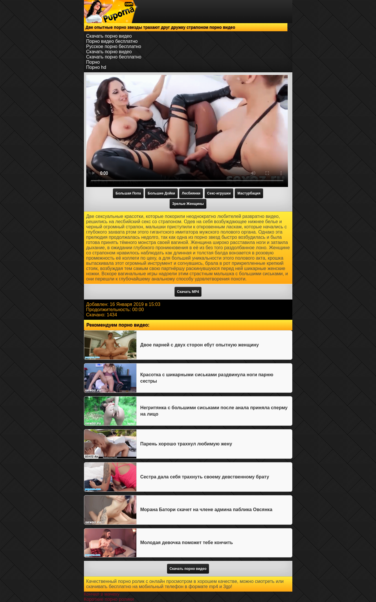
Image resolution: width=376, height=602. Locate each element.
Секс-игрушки (219, 193)
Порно (93, 62)
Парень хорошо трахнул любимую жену (186, 443)
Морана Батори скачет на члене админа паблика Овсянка (206, 509)
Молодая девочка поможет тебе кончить (186, 542)
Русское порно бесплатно (113, 46)
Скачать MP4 (188, 292)
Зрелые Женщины (188, 204)
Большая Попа (128, 193)
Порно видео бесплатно (112, 41)
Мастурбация (248, 193)
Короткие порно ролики (109, 599)
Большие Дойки (161, 193)
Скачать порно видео (109, 36)
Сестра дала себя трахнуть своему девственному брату (204, 476)
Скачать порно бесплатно (114, 56)
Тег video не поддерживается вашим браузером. (187, 131)
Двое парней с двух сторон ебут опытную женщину (199, 344)
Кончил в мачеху (102, 594)
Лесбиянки (191, 193)
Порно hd (96, 67)
